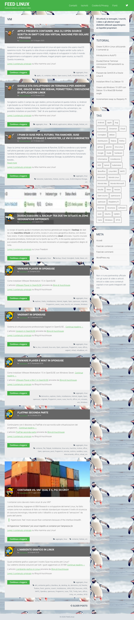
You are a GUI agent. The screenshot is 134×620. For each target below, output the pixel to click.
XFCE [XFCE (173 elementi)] (118, 220)
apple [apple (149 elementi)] (109, 123)
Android (54, 124)
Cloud (64, 258)
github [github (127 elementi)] (100, 147)
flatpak (48, 448)
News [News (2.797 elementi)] (109, 190)
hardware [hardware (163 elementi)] (118, 153)
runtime (73, 451)
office (85, 448)
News (82, 258)
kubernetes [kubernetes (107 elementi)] (116, 165)
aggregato (79, 72)
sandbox (79, 451)
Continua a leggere (18, 72)
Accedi (99, 240)
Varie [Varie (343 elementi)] (100, 220)
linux (85, 72)
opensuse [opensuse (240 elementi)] (101, 202)
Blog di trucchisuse (61, 285)
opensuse (76, 301)
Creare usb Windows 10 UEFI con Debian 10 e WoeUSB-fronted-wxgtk (111, 90)
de (59, 585)
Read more (12, 163)
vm (86, 76)
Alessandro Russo (25, 222)
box (39, 347)
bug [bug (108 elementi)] (116, 123)
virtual (73, 350)
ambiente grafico (44, 585)
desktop (64, 585)
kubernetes (48, 179)
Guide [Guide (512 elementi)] (109, 153)
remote (66, 451)
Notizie (54, 76)
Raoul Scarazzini (25, 40)
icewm (53, 588)
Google (75, 124)
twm (80, 591)
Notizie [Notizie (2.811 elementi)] (117, 190)
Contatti (73, 5)
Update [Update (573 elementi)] (117, 214)
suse (67, 179)
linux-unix (52, 347)
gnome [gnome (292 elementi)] (109, 147)
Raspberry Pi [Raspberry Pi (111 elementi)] (114, 202)
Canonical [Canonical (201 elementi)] (102, 129)
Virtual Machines (78, 76)
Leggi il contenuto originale (19, 64)
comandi (44, 347)
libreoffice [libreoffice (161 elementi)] (101, 171)
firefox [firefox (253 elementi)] (121, 141)
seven (57, 304)
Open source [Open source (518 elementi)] (103, 196)
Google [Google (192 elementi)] (100, 153)
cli (42, 76)
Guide (77, 258)
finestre (84, 585)
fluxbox (36, 588)
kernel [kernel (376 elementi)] (106, 165)
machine (73, 448)
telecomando (69, 454)
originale (84, 301)
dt (80, 585)
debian (70, 124)
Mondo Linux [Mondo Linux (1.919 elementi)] (114, 177)
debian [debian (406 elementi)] (112, 135)
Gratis (43, 301)
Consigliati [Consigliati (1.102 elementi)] (102, 135)
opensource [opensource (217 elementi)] (115, 196)
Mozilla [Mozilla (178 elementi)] (100, 190)
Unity (71, 594)
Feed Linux (18, 5)
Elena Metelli (23, 493)
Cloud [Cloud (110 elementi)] (122, 129)
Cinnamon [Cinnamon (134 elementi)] (113, 129)
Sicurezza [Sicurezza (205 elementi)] (111, 208)
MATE (37, 591)
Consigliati (70, 258)
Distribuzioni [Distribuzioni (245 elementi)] (103, 141)
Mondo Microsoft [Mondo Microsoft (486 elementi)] (117, 183)
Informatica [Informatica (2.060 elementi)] (102, 159)
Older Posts (78, 605)
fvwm (42, 588)
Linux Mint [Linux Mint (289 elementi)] (113, 171)
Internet (59, 301)
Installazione (51, 301)
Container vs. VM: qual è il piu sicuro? (43, 489)
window (80, 594)
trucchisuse (23, 271)
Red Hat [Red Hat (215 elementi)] (101, 208)
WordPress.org (102, 257)
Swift (69, 76)
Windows (84, 304)
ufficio (85, 347)
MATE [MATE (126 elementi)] (122, 171)
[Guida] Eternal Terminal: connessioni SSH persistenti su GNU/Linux (110, 64)
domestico (45, 396)
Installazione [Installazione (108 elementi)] (115, 159)
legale (65, 301)
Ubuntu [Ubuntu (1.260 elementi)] (108, 214)
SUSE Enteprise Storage (78, 179)
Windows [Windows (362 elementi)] (108, 220)
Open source (62, 76)
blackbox (54, 585)
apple (39, 76)
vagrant (67, 350)
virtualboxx (80, 350)
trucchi (67, 304)
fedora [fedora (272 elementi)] (113, 141)
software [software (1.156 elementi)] (121, 208)
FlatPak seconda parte (32, 412)
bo (36, 347)
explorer (38, 301)
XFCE (85, 594)
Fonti (114, 5)
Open (70, 301)
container (47, 76)
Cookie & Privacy (100, 5)
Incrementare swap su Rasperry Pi (111, 99)
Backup (58, 258)
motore (79, 448)
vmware (77, 304)
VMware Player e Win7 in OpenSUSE (40, 360)
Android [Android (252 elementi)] (101, 123)
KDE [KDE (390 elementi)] (99, 165)
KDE (73, 588)
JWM (69, 588)
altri (36, 585)
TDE (70, 591)
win (78, 402)
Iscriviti (84, 5)
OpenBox (43, 591)
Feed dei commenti (104, 252)
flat (44, 448)
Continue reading (74, 327)
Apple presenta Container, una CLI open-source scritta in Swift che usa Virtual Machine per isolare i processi (53, 34)
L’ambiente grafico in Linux (35, 549)
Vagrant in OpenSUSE (31, 314)
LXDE (85, 588)
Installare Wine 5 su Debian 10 (109, 81)
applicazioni (62, 124)
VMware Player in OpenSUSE (36, 268)
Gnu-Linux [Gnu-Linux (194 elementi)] (119, 147)
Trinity (75, 591)
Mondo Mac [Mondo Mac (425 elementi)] (102, 183)
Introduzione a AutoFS (106, 55)
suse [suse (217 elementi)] (99, 214)
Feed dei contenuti (104, 246)
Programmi (50, 304)
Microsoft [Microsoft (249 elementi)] (101, 177)
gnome (47, 588)
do (69, 585)
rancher (62, 179)
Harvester (39, 179)
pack (52, 451)
